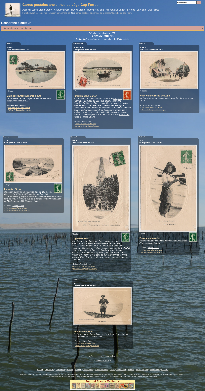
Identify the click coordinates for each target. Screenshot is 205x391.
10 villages (88, 369)
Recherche (155, 369)
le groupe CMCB (90, 246)
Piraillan (98, 10)
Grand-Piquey (86, 10)
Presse (78, 369)
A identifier (121, 369)
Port (76, 91)
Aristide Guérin (20, 105)
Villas (112, 369)
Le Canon (120, 10)
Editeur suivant (102, 361)
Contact (164, 369)
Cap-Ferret (153, 10)
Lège (34, 10)
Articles (69, 369)
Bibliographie (142, 369)
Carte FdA (60, 369)
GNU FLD (103, 376)
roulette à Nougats (80, 255)
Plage (10, 91)
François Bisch (128, 374)
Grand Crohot (45, 10)
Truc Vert (108, 10)
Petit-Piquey (70, 10)
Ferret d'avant (28, 13)
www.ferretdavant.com (85, 376)
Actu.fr (37, 201)
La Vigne (141, 10)
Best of (131, 369)
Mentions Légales (130, 376)
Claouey (58, 10)
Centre (144, 91)
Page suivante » (112, 356)
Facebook (153, 376)
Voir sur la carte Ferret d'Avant (19, 108)
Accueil (26, 10)
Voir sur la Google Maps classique (20, 110)
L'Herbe (131, 10)
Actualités (49, 369)
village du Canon (94, 101)
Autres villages (101, 369)
